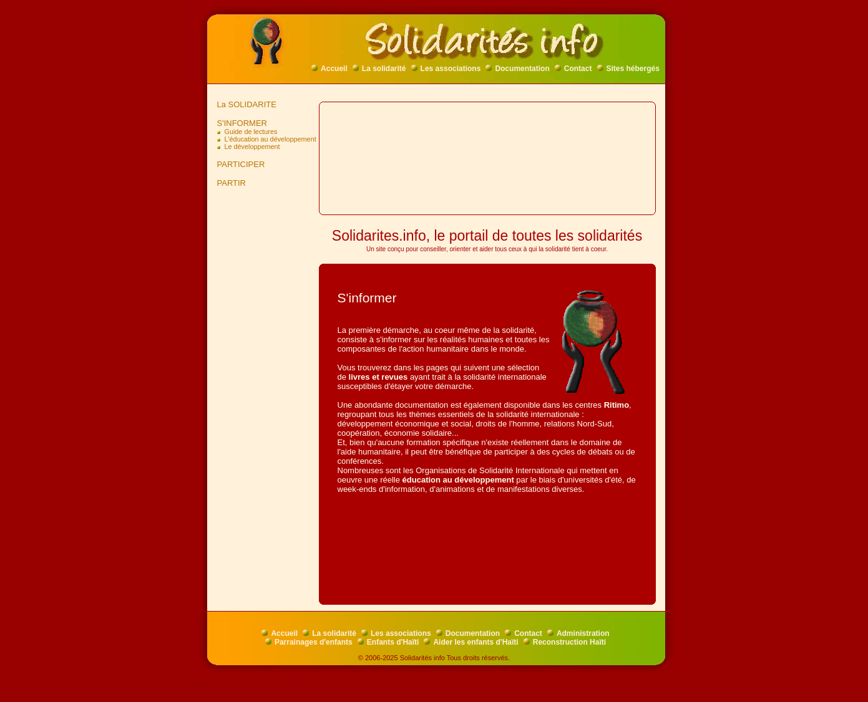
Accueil (329, 68)
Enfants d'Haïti (388, 642)
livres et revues (378, 377)
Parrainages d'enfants (309, 642)
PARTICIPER (239, 164)
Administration (578, 633)
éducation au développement (458, 479)
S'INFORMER (240, 123)
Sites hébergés (628, 68)
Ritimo (616, 405)
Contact (573, 68)
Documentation (517, 68)
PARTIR (229, 183)
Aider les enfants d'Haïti (471, 642)
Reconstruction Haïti (565, 642)
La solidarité (379, 68)
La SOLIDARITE (244, 104)
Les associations (446, 68)
